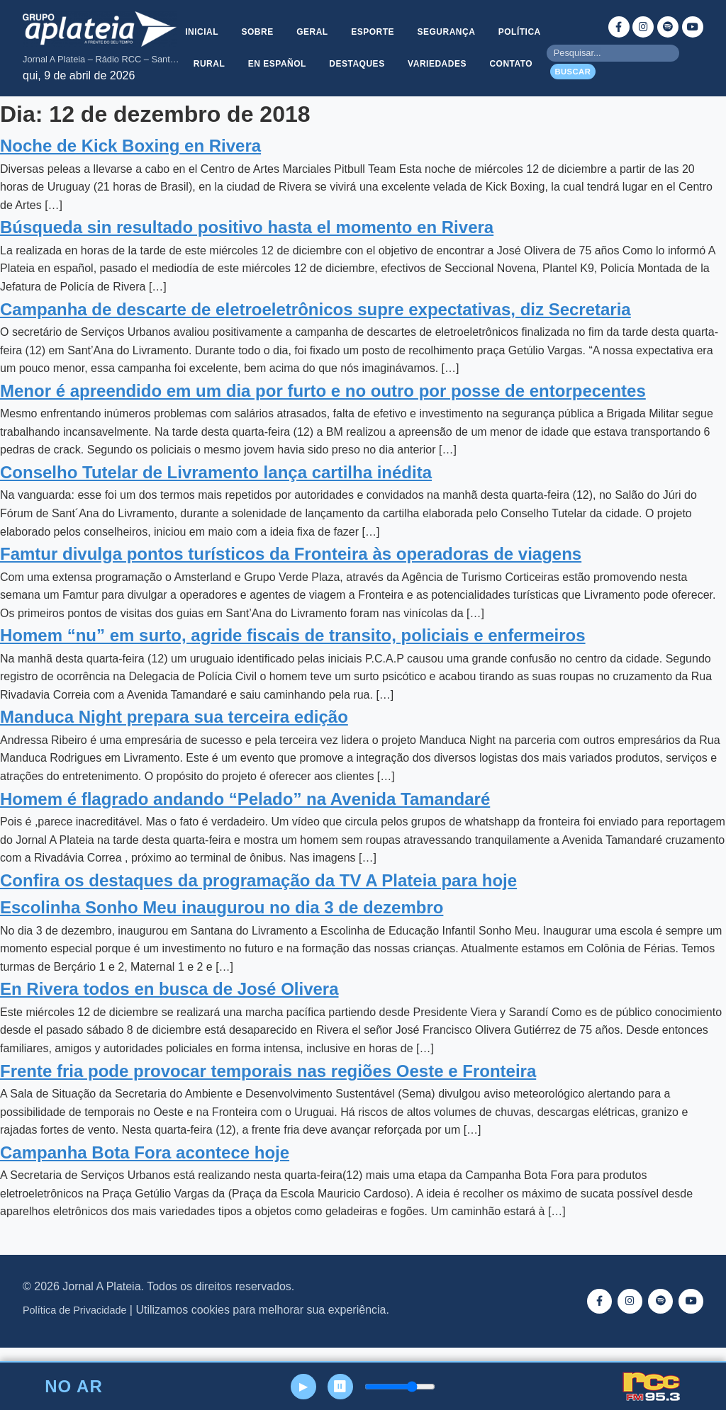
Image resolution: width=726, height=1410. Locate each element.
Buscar (572, 80)
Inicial (230, 22)
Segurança (483, 22)
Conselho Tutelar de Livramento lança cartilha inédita (216, 489)
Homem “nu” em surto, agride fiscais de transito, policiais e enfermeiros (293, 652)
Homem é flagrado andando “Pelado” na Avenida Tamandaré (245, 815)
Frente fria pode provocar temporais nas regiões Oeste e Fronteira (268, 1087)
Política (211, 56)
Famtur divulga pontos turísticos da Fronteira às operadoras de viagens (290, 570)
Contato (363, 90)
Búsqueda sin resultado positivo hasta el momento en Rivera (246, 244)
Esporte (407, 22)
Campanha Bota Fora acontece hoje (144, 1169)
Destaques (424, 56)
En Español (343, 56)
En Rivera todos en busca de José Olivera (169, 1005)
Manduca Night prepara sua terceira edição (174, 733)
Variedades (506, 56)
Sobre (288, 22)
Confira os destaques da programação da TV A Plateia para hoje (258, 897)
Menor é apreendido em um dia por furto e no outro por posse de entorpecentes (323, 407)
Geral (345, 22)
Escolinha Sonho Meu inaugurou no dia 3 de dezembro (221, 924)
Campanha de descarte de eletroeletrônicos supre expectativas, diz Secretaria (315, 325)
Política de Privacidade (74, 1327)
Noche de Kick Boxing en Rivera (130, 162)
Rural (273, 56)
